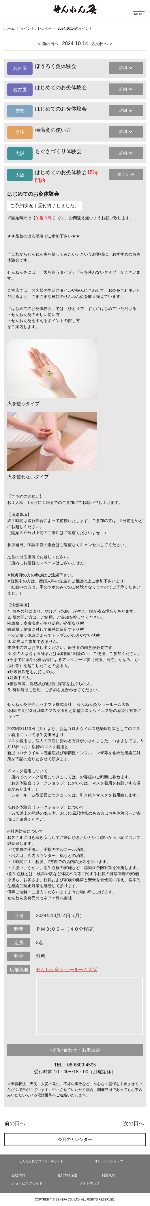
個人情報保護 (67, 1175)
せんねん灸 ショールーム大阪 (66, 969)
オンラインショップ (109, 1161)
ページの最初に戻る (136, 1181)
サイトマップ (89, 1183)
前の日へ (50, 43)
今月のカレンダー (75, 1139)
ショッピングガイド (27, 1183)
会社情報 (18, 1175)
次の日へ (100, 43)
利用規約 (108, 1175)
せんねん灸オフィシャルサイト (41, 1161)
